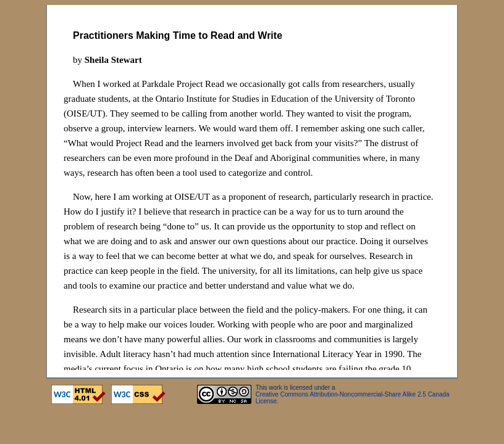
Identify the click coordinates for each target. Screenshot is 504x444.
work (275, 387)
